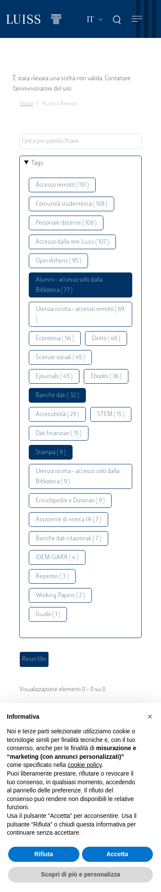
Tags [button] (37, 163)
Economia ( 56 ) (55, 338)
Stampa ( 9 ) (51, 452)
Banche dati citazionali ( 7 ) (68, 538)
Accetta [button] (117, 854)
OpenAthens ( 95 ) (58, 261)
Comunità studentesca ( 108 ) (71, 204)
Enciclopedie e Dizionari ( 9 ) (70, 501)
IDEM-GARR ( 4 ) (57, 557)
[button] (150, 716)
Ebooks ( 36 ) (106, 376)
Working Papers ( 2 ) (60, 595)
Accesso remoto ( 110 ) (62, 185)
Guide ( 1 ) (48, 614)
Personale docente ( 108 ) (66, 223)
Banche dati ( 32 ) (57, 395)
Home (26, 103)
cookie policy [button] (85, 764)
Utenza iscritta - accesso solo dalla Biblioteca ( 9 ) (77, 476)
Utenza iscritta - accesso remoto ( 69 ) (80, 314)
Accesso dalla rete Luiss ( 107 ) (72, 242)
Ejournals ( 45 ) (54, 376)
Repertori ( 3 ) (52, 576)
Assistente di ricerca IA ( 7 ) (68, 519)
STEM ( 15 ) (111, 414)
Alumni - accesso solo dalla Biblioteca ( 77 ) (69, 285)
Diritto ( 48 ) (106, 338)
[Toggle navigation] (137, 19)
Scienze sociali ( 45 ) (60, 357)
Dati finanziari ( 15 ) (59, 433)
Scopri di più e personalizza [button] (80, 874)
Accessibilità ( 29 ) (57, 414)
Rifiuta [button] (43, 854)
